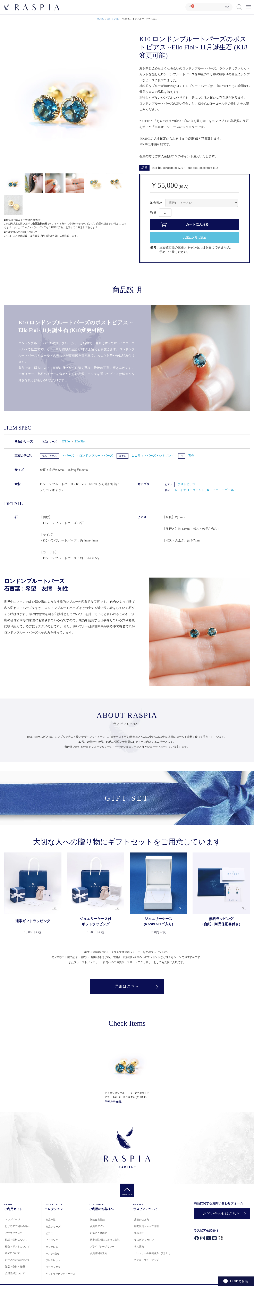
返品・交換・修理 (15, 1266)
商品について (12, 1253)
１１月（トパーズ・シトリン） (152, 455)
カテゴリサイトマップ (146, 1260)
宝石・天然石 (49, 456)
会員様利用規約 (98, 1253)
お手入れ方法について (17, 1260)
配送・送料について (16, 1239)
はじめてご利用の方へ (17, 1226)
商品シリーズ (49, 441)
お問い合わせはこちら (221, 1214)
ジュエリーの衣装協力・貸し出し (152, 1253)
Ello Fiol (80, 441)
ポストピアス (186, 484)
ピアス (168, 484)
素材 (167, 490)
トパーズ (68, 455)
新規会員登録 (97, 1219)
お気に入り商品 (98, 1233)
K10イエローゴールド (190, 490)
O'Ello (66, 441)
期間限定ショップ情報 (146, 1226)
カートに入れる (197, 224)
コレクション (113, 18)
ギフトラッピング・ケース (60, 1273)
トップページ (12, 1219)
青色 (191, 455)
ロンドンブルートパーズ (96, 455)
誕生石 (122, 456)
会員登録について (15, 1273)
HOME (100, 18)
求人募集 (139, 1246)
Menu (249, 5)
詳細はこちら (127, 987)
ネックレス (52, 1247)
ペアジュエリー (54, 1267)
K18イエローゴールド (222, 490)
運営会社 (139, 1233)
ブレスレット (53, 1260)
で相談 (239, 1281)
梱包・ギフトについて (17, 1246)
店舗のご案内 (141, 1219)
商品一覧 (51, 1219)
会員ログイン (97, 1226)
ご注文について (13, 1233)
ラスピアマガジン (144, 1239)
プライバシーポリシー (102, 1246)
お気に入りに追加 (194, 237)
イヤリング (52, 1240)
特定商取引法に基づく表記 (104, 1239)
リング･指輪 (52, 1253)
